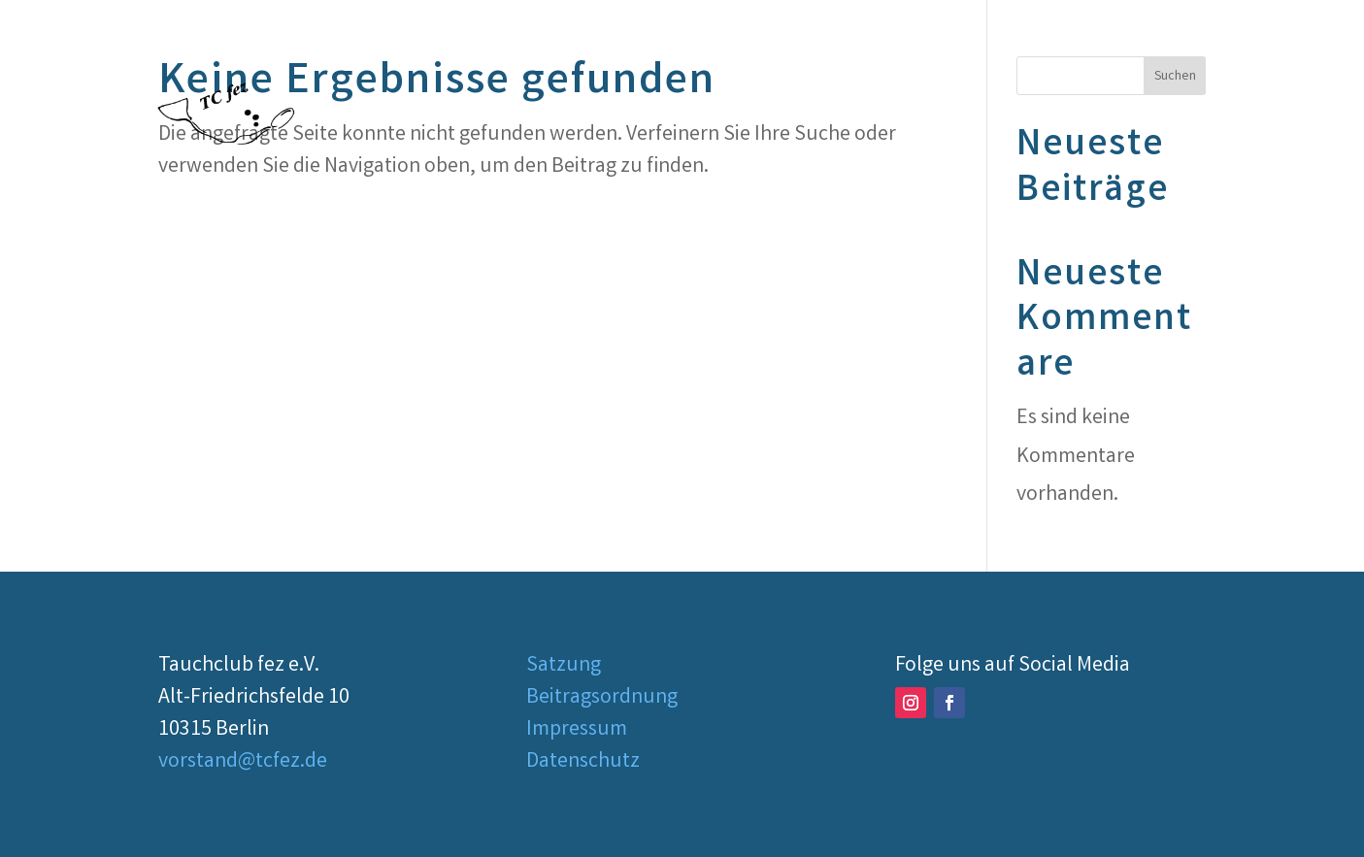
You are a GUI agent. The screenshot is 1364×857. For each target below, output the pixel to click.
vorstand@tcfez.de (242, 762)
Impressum (576, 730)
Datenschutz (583, 762)
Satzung (563, 666)
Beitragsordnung (602, 698)
